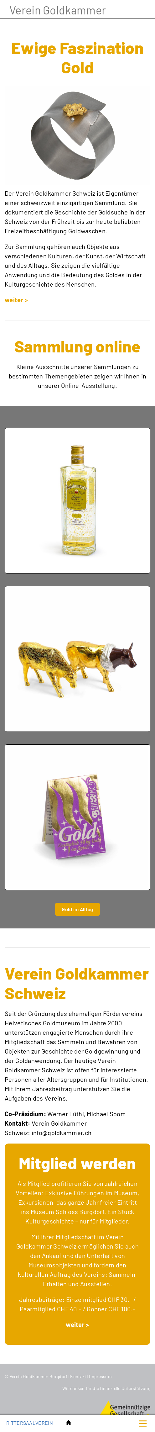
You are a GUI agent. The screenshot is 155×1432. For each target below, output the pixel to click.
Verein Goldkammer (57, 10)
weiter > (16, 300)
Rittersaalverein (29, 1423)
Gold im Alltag (77, 909)
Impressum (100, 1376)
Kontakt (78, 1376)
